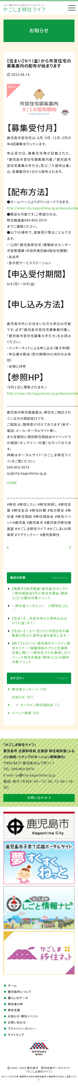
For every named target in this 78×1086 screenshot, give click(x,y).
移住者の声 (15, 1004)
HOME (12, 483)
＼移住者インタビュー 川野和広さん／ (40, 608)
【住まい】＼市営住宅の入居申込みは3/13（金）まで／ (39, 621)
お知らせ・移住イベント (23, 1016)
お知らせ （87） (23, 697)
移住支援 (14, 1010)
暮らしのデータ (18, 998)
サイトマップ (16, 1035)
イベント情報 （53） (26, 713)
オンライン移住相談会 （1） (40, 705)
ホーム (12, 985)
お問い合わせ (39, 798)
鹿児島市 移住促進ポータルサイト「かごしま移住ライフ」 (24, 8)
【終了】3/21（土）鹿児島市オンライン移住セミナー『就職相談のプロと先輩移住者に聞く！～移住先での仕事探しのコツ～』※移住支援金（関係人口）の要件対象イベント (41, 653)
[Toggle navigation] (72, 8)
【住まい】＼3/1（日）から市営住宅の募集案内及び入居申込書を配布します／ (41, 633)
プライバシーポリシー (22, 1028)
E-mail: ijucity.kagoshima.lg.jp (29, 775)
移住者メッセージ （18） (29, 689)
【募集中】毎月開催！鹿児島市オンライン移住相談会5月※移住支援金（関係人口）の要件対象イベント (40, 593)
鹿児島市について (20, 991)
